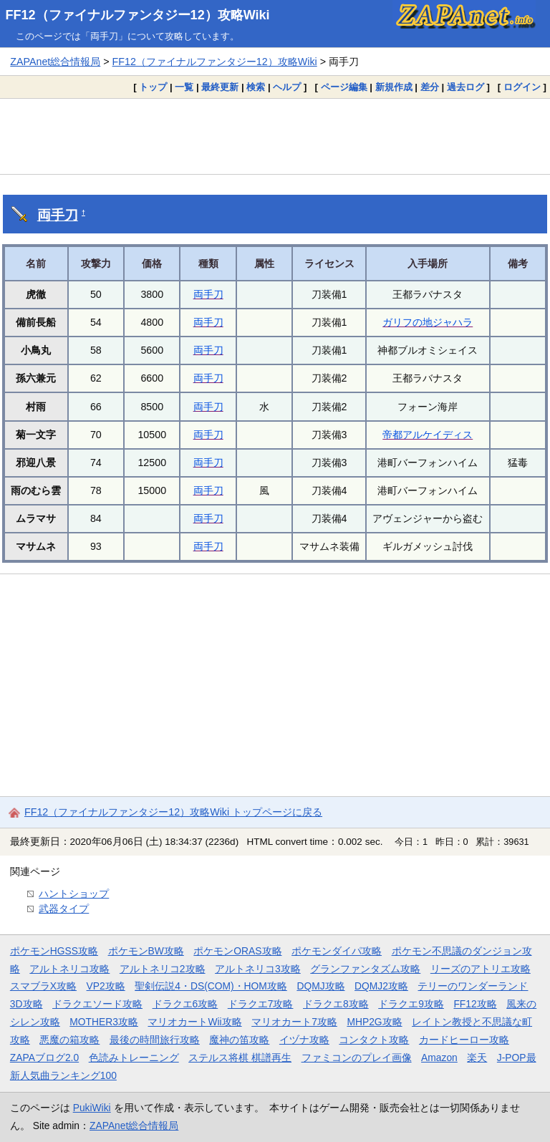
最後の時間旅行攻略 (155, 1039)
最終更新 (219, 87)
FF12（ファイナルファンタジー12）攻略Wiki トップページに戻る (173, 812)
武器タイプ (64, 908)
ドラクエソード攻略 (97, 1004)
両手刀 (57, 215)
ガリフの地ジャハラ (427, 322)
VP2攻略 (106, 986)
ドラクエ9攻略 (411, 1004)
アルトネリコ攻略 (69, 968)
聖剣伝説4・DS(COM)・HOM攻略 (211, 986)
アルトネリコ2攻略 (163, 968)
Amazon (439, 1057)
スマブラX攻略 (43, 986)
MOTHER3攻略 (103, 1021)
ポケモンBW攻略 (146, 951)
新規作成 (393, 87)
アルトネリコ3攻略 (258, 968)
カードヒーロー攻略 (464, 1039)
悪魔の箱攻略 (69, 1039)
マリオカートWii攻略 (194, 1021)
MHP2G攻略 (374, 1021)
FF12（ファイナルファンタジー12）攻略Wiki (138, 15)
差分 (429, 87)
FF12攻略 (474, 1004)
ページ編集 (344, 87)
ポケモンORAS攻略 (237, 951)
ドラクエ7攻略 (261, 1004)
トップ (153, 87)
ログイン (522, 87)
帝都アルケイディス (427, 434)
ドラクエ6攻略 (185, 1004)
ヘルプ (287, 87)
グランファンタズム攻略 (365, 968)
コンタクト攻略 (374, 1039)
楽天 (477, 1057)
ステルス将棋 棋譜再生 (239, 1057)
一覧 (184, 87)
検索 (255, 87)
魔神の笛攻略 (239, 1039)
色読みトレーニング (134, 1057)
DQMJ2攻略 (381, 986)
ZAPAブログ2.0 (44, 1057)
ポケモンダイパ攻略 (336, 951)
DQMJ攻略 (320, 986)
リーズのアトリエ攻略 (480, 968)
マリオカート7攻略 (294, 1021)
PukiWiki (92, 1107)
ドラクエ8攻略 (336, 1004)
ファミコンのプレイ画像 (356, 1057)
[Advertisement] (275, 136)
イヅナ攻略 (304, 1039)
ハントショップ (74, 893)
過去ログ (465, 87)
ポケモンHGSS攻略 (54, 951)
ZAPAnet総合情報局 (55, 61)
